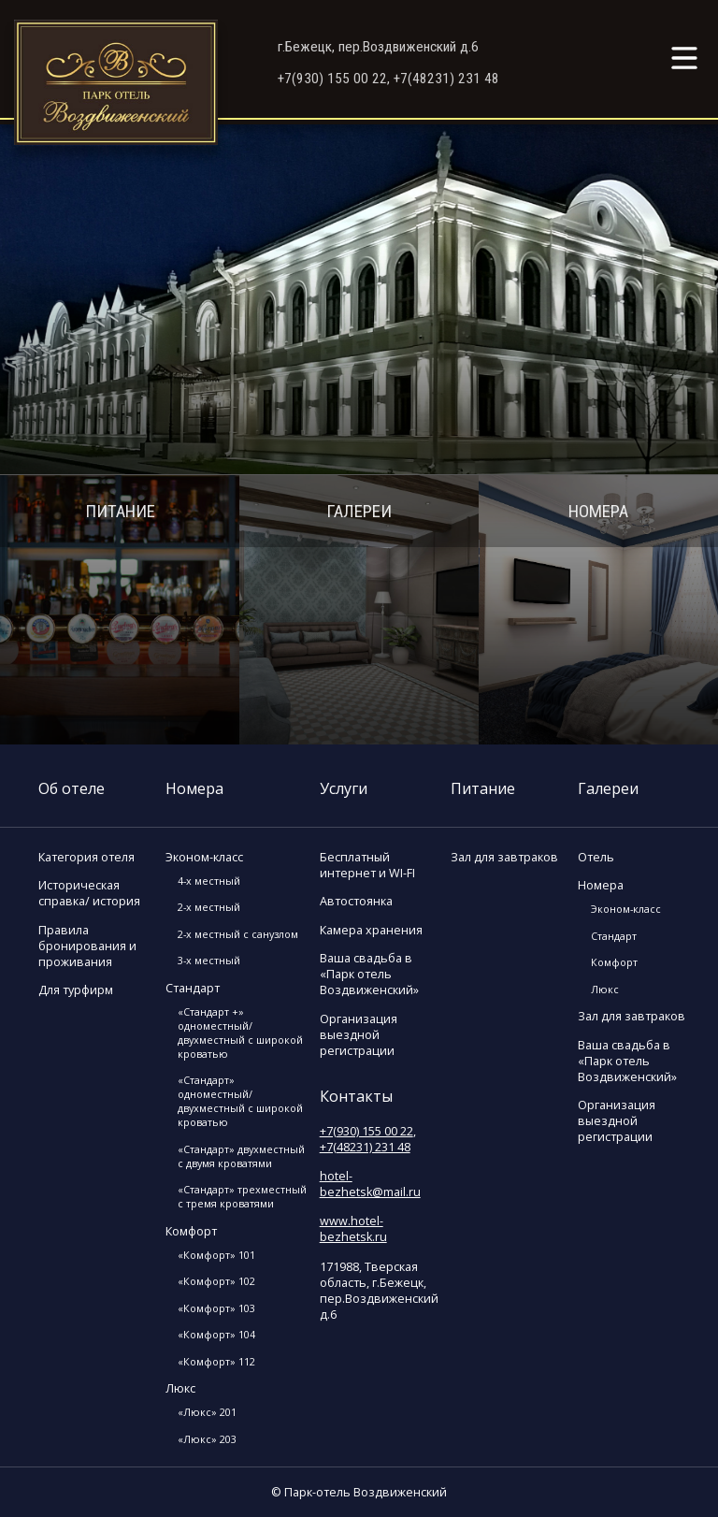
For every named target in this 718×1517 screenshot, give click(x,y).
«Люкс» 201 (207, 1412)
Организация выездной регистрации (358, 1035)
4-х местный (209, 881)
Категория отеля (86, 857)
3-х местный (209, 960)
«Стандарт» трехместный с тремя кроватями (242, 1196)
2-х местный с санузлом (238, 934)
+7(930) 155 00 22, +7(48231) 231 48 (388, 78)
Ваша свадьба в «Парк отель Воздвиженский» (369, 974)
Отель (596, 857)
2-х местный (209, 907)
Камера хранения (371, 930)
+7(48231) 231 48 (365, 1147)
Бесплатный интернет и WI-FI (367, 865)
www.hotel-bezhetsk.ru (353, 1229)
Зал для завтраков (504, 857)
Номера (598, 511)
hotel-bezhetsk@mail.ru (370, 1184)
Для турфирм (75, 990)
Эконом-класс (204, 857)
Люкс (180, 1388)
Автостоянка (356, 901)
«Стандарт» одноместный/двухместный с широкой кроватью (240, 1101)
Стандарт (192, 988)
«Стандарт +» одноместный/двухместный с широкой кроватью (240, 1032)
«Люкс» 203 (207, 1439)
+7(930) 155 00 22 (366, 1131)
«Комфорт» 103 (216, 1308)
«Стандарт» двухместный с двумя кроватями (241, 1156)
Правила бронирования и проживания (87, 946)
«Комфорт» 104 (216, 1334)
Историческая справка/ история (89, 893)
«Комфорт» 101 (216, 1255)
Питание (120, 511)
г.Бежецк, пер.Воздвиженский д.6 (378, 46)
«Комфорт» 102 (216, 1281)
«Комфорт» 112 (216, 1361)
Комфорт (191, 1231)
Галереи (359, 511)
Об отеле (71, 788)
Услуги (343, 788)
